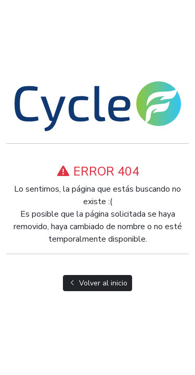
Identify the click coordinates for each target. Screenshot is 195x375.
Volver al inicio (97, 283)
